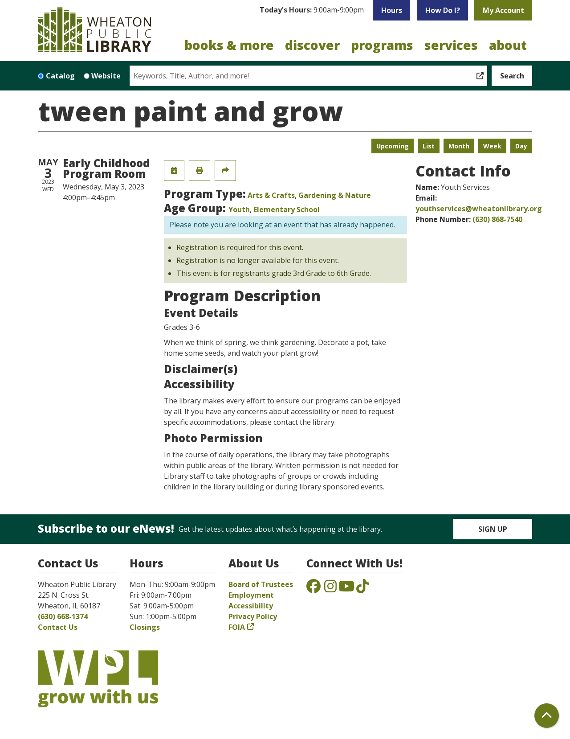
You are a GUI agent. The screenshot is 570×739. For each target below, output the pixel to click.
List (429, 146)
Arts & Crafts (271, 195)
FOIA (236, 627)
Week (492, 146)
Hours (391, 10)
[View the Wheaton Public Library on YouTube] (346, 589)
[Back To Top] (546, 715)
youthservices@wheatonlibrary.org (478, 208)
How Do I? (442, 10)
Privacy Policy (252, 616)
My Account (503, 10)
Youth (239, 209)
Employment (251, 595)
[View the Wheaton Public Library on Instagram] (330, 589)
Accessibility (250, 606)
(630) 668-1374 (63, 616)
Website (106, 76)
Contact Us (57, 627)
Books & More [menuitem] (229, 45)
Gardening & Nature (334, 195)
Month (458, 146)
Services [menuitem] (451, 45)
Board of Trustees (260, 584)
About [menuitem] (508, 45)
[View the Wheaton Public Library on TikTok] (362, 589)
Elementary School (286, 209)
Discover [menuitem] (312, 45)
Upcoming (392, 146)
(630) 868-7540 (497, 219)
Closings (145, 627)
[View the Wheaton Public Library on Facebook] (313, 589)
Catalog (60, 76)
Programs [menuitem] (382, 45)
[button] (311, 10)
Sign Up (492, 529)
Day (521, 146)
